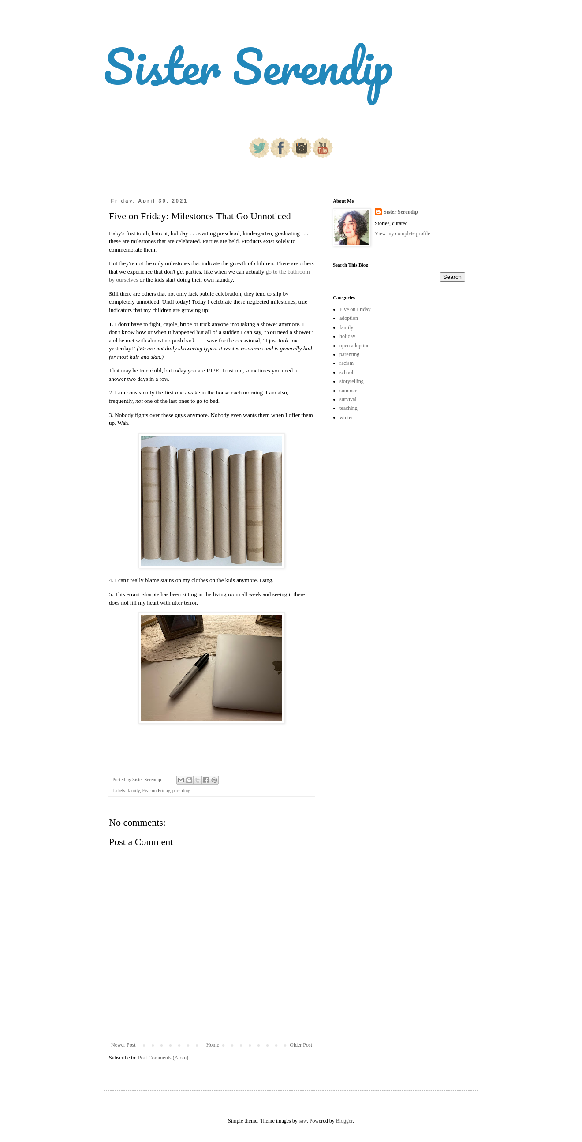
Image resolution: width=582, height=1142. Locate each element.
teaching (349, 408)
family (133, 790)
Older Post (301, 1045)
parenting (181, 790)
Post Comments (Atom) (163, 1058)
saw (303, 1121)
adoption (349, 318)
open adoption (354, 345)
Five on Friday (156, 790)
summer (348, 390)
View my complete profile (402, 233)
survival (348, 399)
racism (347, 363)
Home (212, 1045)
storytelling (352, 381)
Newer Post (123, 1045)
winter (346, 417)
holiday (347, 336)
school (346, 372)
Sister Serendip (248, 66)
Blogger (344, 1121)
